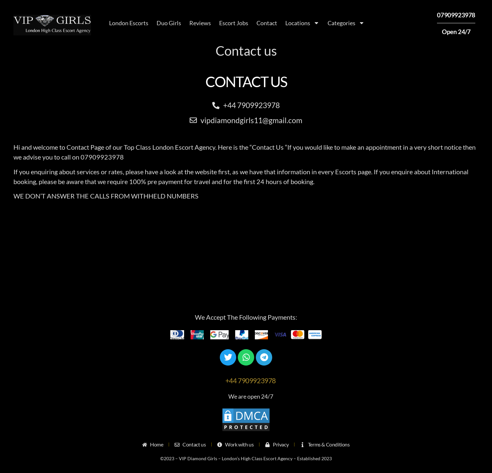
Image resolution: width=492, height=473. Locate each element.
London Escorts (128, 23)
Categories (346, 23)
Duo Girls (169, 23)
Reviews (200, 23)
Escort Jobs (233, 23)
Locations (302, 23)
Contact (266, 23)
